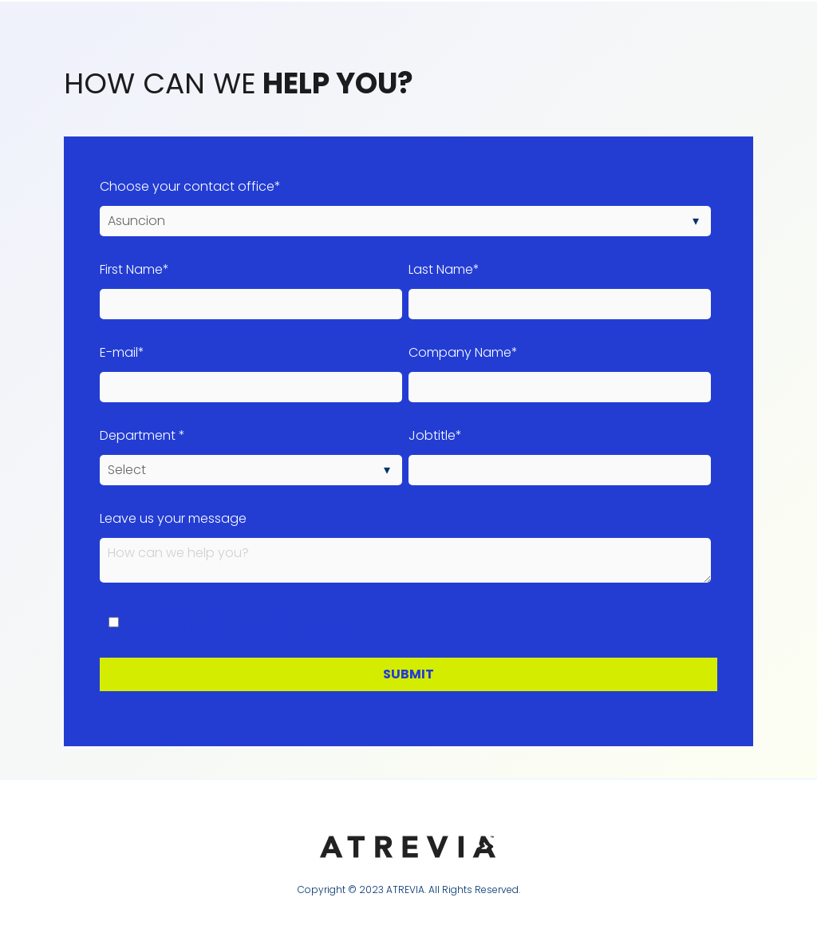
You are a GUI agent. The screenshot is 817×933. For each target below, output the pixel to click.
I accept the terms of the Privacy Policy (245, 624)
